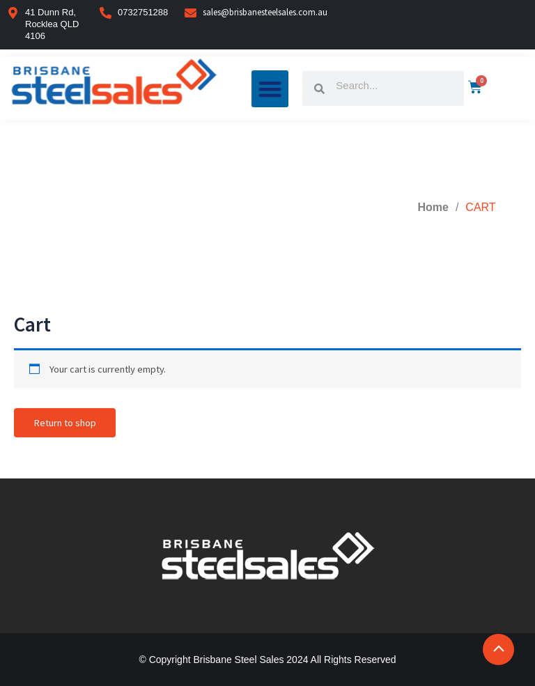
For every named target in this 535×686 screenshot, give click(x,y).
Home (432, 207)
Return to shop (64, 422)
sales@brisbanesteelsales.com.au (265, 12)
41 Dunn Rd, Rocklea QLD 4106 (52, 24)
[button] (270, 88)
